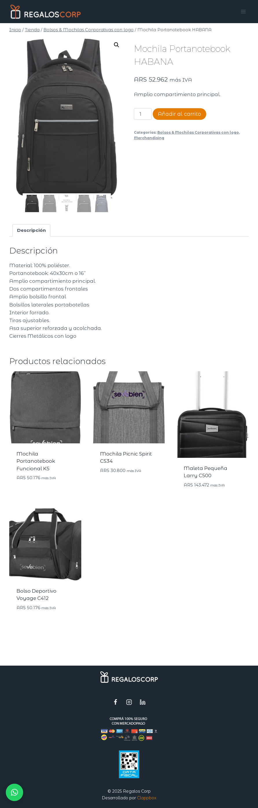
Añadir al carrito (179, 114)
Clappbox (146, 797)
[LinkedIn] (143, 702)
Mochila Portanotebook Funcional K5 (35, 461)
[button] (116, 45)
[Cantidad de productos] (143, 114)
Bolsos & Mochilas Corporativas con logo (198, 132)
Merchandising (149, 138)
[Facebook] (115, 702)
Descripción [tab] (31, 230)
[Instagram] (129, 702)
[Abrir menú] (243, 11)
